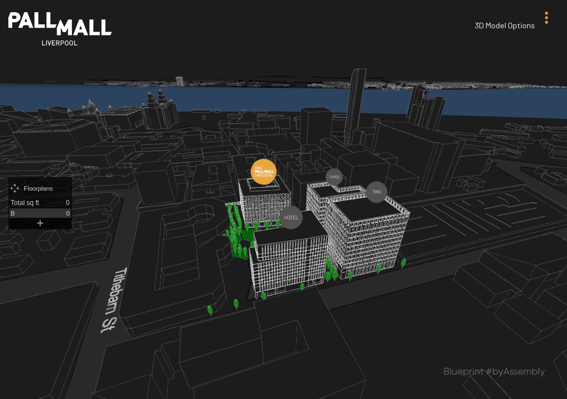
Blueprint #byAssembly (494, 371)
